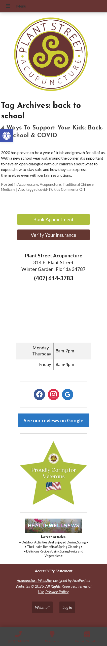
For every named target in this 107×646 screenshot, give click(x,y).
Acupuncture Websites (34, 580)
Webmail (42, 607)
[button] (6, 135)
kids (57, 189)
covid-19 (45, 189)
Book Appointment (53, 219)
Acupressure (27, 184)
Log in (67, 607)
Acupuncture (50, 184)
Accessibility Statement (53, 570)
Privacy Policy (56, 591)
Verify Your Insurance (53, 235)
